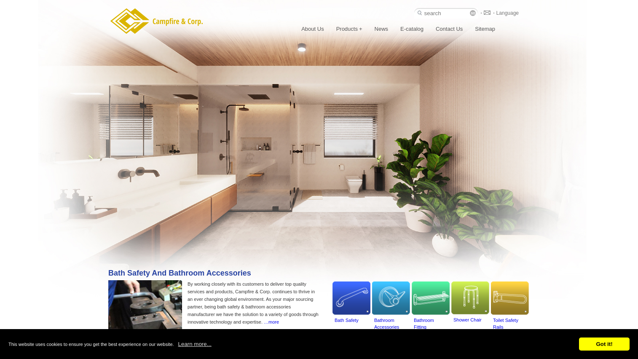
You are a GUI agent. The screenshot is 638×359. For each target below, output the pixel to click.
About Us (312, 29)
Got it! (604, 344)
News (382, 29)
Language (507, 13)
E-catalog (412, 29)
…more (271, 321)
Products (349, 29)
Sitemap (485, 29)
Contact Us (449, 29)
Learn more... (195, 344)
